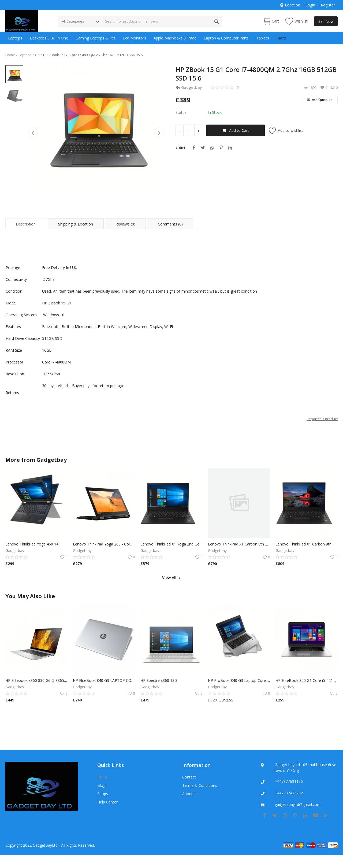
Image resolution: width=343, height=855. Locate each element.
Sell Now (326, 21)
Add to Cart (235, 130)
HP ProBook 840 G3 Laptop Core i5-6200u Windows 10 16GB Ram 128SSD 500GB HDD (239, 680)
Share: (181, 147)
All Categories (73, 21)
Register (328, 5)
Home (10, 54)
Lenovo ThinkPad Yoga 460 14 (31, 544)
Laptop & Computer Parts (226, 38)
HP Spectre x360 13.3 (158, 680)
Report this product (322, 418)
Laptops (15, 38)
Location (290, 5)
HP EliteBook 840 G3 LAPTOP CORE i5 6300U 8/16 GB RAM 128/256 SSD (104, 680)
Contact (189, 777)
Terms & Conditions (199, 785)
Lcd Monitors (134, 38)
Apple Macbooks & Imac (175, 38)
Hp (37, 54)
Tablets (262, 38)
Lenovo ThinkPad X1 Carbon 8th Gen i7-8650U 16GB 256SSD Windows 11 (239, 544)
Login (310, 5)
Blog (101, 785)
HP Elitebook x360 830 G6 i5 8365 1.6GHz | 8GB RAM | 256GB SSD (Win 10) (36, 680)
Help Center (107, 802)
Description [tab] (26, 224)
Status (181, 112)
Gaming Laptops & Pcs (95, 38)
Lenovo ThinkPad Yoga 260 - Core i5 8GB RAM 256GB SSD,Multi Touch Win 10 (104, 544)
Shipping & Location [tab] (75, 224)
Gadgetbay (191, 87)
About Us (190, 793)
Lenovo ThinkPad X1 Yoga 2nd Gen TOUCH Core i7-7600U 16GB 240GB (171, 544)
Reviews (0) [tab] (125, 224)
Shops (102, 793)
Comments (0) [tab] (170, 224)
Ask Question (320, 99)
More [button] (281, 38)
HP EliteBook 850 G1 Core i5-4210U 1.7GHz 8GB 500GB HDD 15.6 (306, 680)
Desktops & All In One (49, 38)
